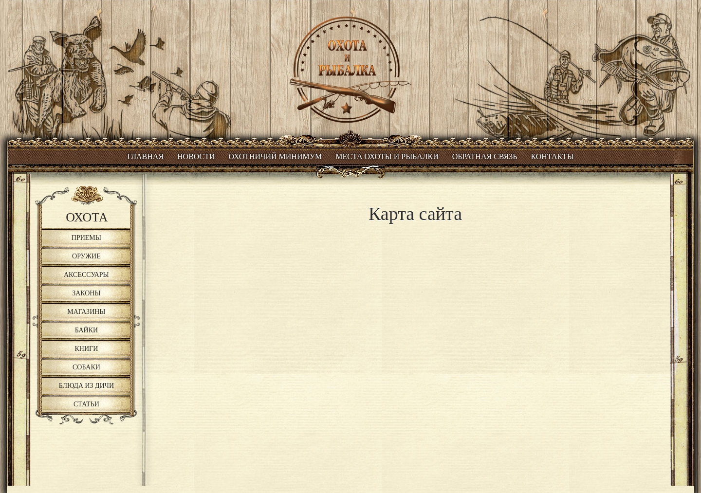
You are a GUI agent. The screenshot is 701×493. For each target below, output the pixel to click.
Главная (145, 156)
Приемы (86, 237)
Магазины (86, 311)
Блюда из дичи (86, 385)
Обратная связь (484, 156)
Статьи (86, 404)
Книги (86, 348)
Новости (196, 156)
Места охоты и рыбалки (387, 156)
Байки (86, 330)
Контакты (552, 156)
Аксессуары (86, 274)
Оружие (86, 256)
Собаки (86, 367)
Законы (86, 293)
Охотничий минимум (275, 156)
